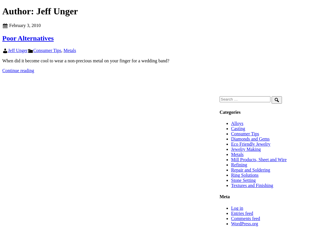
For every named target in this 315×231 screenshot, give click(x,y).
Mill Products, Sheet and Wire (259, 159)
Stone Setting (243, 180)
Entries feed (242, 213)
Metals (70, 50)
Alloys (237, 123)
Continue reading (18, 70)
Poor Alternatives (28, 38)
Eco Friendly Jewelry (250, 144)
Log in (237, 208)
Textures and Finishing (252, 185)
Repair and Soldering (250, 170)
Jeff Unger (18, 50)
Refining (239, 164)
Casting (238, 128)
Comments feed (245, 218)
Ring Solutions (245, 175)
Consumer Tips (47, 50)
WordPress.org (244, 223)
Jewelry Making (246, 149)
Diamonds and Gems (250, 138)
